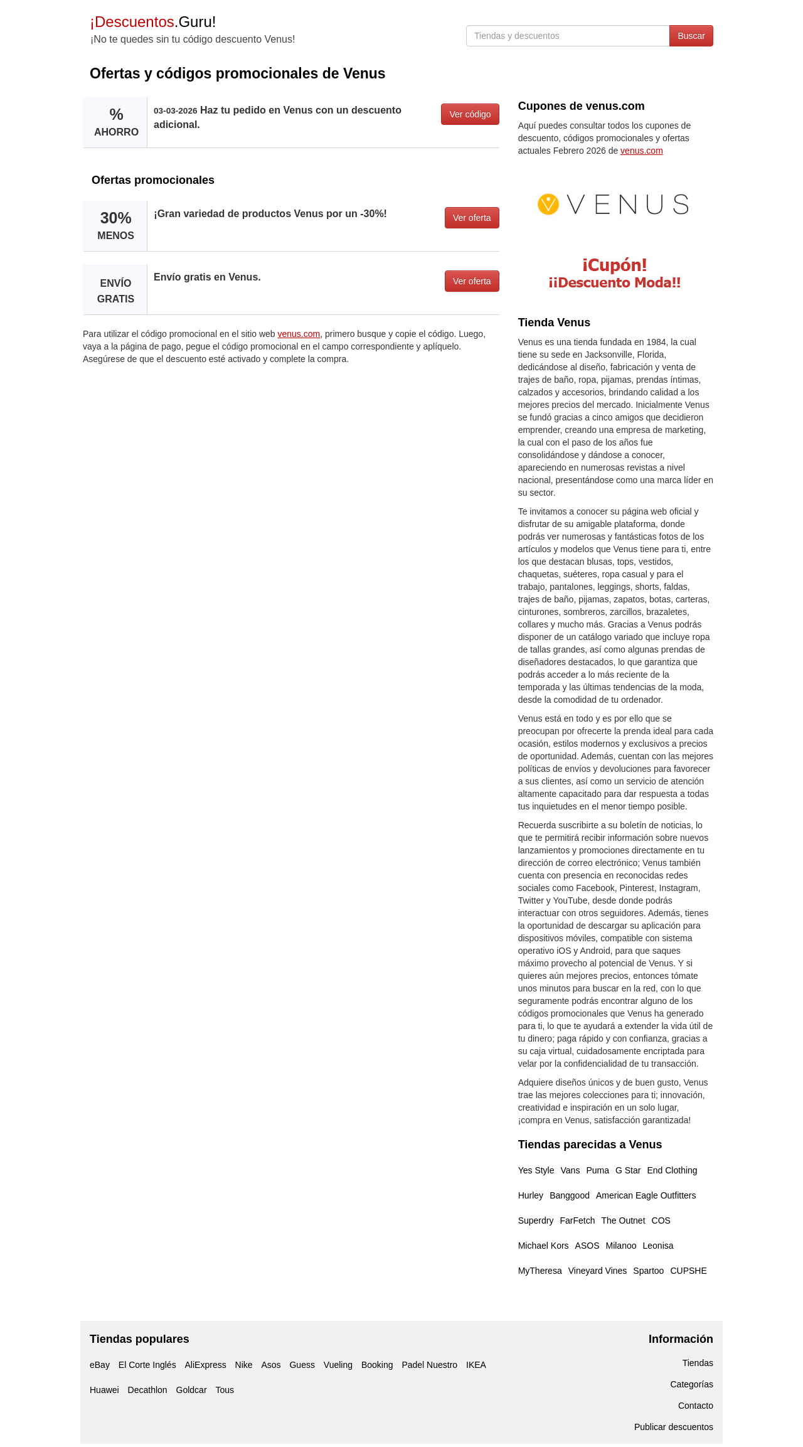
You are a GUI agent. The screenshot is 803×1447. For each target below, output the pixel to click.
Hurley (530, 1195)
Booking (377, 1365)
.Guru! (153, 21)
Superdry (536, 1220)
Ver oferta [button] (472, 218)
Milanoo (620, 1246)
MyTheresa (540, 1271)
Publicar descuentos (673, 1427)
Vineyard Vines (597, 1271)
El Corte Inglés (147, 1365)
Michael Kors (543, 1246)
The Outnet (623, 1220)
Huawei (104, 1390)
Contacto (695, 1406)
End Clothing (672, 1170)
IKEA (476, 1365)
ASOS (587, 1246)
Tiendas (698, 1363)
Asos (270, 1365)
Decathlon (148, 1390)
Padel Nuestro (429, 1365)
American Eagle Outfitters (646, 1195)
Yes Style (536, 1170)
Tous (224, 1390)
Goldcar (191, 1390)
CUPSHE (688, 1271)
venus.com (299, 334)
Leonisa (658, 1246)
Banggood (570, 1195)
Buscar (691, 36)
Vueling (338, 1365)
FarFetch (577, 1220)
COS (661, 1220)
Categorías (692, 1384)
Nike (244, 1365)
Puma (597, 1170)
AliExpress (205, 1365)
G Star (628, 1170)
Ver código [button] (470, 114)
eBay (100, 1365)
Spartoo (648, 1271)
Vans (570, 1170)
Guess (301, 1365)
